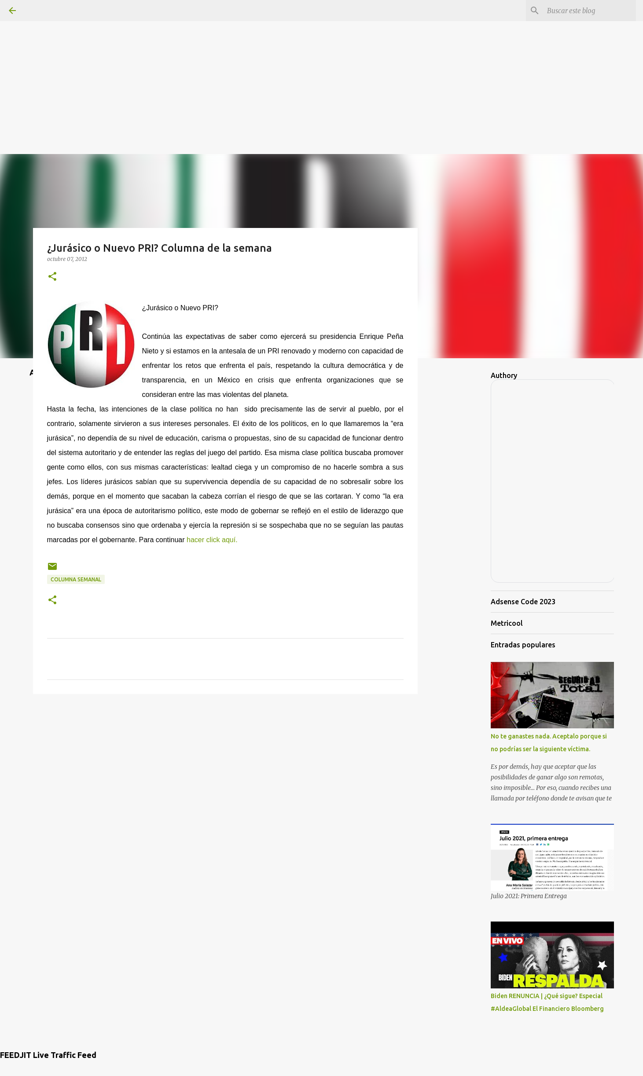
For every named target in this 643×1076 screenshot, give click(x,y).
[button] (52, 277)
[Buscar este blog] (590, 10)
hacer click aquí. (212, 540)
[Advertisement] (322, 61)
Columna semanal (76, 579)
